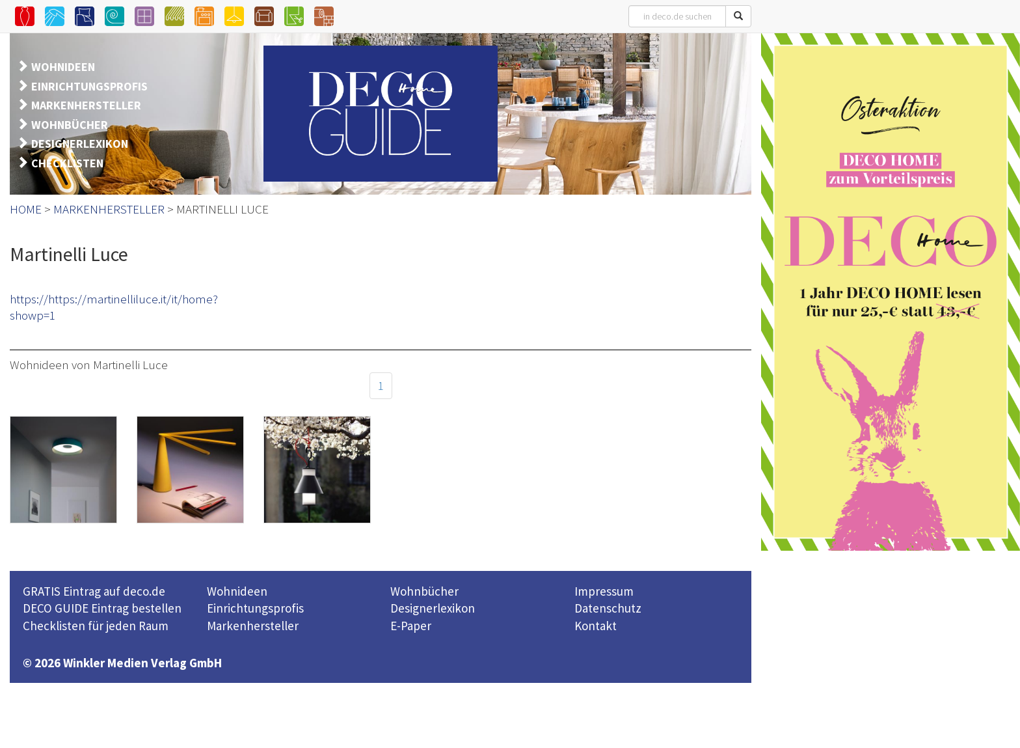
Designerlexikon (432, 608)
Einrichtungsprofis (255, 608)
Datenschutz (607, 608)
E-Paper (410, 625)
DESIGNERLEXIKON (79, 143)
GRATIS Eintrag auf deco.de (94, 591)
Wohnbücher (424, 591)
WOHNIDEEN (63, 66)
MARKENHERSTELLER (86, 105)
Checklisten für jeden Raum (95, 625)
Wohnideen (237, 591)
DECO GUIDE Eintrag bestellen (102, 608)
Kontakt (595, 625)
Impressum (604, 591)
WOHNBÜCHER (69, 124)
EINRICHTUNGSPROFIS (89, 86)
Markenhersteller (253, 625)
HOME (26, 209)
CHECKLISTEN (67, 163)
